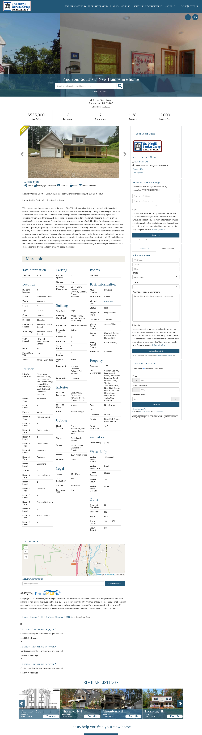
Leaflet (99, 575)
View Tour (108, 301)
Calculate (156, 404)
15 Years (158, 368)
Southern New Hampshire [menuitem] (148, 6)
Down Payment (139, 385)
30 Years (148, 368)
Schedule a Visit (167, 248)
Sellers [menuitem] (126, 6)
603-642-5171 (141, 161)
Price (134, 376)
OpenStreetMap (109, 575)
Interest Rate (138, 394)
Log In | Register (189, 6)
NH (41, 617)
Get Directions (114, 583)
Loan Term (137, 368)
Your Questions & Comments (146, 292)
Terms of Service (168, 355)
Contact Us (138, 169)
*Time (135, 282)
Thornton (59, 617)
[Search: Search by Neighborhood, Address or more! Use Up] (85, 86)
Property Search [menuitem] (98, 6)
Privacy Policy (158, 229)
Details (51, 716)
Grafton (49, 617)
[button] (119, 86)
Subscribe (156, 235)
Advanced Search (100, 91)
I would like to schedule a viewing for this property (155, 308)
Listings (33, 617)
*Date (135, 272)
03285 (69, 617)
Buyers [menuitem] (114, 6)
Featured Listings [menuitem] (75, 6)
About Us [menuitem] (170, 6)
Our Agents (138, 173)
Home (25, 617)
